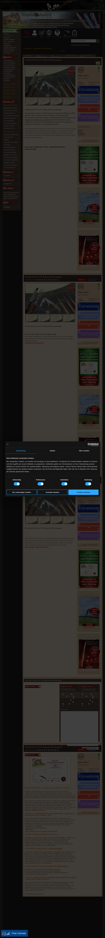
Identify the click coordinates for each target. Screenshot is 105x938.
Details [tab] (52, 450)
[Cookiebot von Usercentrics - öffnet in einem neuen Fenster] (89, 444)
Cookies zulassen (83, 492)
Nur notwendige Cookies (21, 492)
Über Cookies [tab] (84, 450)
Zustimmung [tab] (21, 450)
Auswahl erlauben (52, 492)
